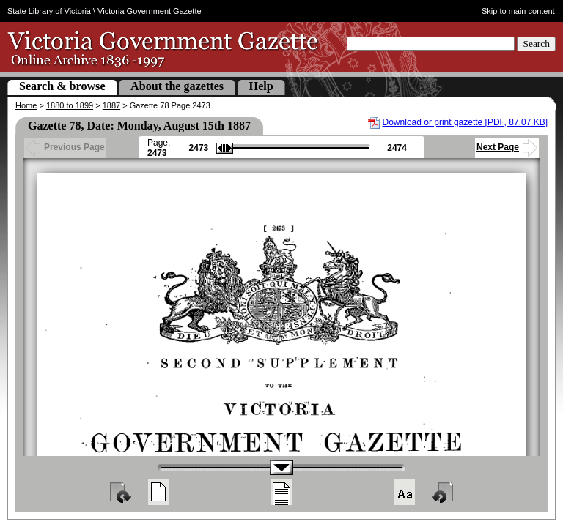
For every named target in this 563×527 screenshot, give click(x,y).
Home (26, 105)
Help (261, 86)
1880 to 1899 (69, 105)
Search (536, 43)
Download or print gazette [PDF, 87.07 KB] (465, 122)
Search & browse (62, 86)
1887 (111, 105)
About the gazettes (177, 86)
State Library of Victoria (49, 11)
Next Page (506, 147)
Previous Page (65, 147)
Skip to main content (518, 11)
